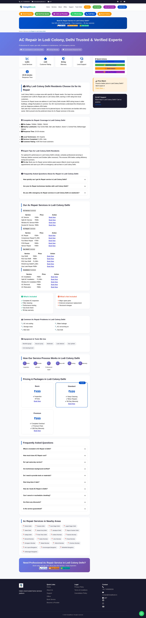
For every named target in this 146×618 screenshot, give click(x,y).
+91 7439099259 (24, 1)
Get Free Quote (42, 14)
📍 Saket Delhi (27, 530)
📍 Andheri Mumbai (56, 534)
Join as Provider (109, 7)
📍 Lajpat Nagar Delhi (70, 526)
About (60, 7)
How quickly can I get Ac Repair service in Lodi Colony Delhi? (54, 179)
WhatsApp (77, 14)
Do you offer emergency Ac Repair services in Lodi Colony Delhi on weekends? (54, 193)
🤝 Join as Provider (109, 72)
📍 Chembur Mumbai (74, 543)
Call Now (90, 14)
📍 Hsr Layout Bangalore (30, 547)
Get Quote (97, 7)
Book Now (122, 7)
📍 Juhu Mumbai (56, 539)
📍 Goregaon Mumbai (29, 543)
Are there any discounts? (54, 502)
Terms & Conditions (80, 590)
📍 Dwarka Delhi (40, 526)
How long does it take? (54, 482)
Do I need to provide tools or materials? (54, 475)
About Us (50, 590)
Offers (65, 7)
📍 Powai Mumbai (70, 539)
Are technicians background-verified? (54, 469)
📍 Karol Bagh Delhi (54, 526)
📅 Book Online (72, 25)
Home (48, 7)
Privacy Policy (79, 587)
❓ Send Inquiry (110, 68)
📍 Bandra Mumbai (70, 534)
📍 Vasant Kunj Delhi (41, 530)
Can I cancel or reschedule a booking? (54, 495)
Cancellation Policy (80, 593)
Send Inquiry (26, 14)
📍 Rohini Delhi (27, 526)
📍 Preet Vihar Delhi (41, 534)
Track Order (78, 7)
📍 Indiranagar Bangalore (30, 551)
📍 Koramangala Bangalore (48, 547)
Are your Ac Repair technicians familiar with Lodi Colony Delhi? (54, 186)
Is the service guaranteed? (54, 509)
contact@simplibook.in (39, 1)
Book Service (51, 599)
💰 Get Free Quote (110, 65)
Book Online (104, 14)
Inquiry (87, 7)
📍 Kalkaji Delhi (27, 534)
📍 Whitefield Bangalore (67, 547)
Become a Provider (53, 602)
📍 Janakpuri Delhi (55, 530)
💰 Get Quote (84, 25)
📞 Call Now (61, 25)
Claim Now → (100, 88)
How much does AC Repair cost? (54, 455)
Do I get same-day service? (54, 462)
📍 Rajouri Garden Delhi (72, 530)
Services (54, 7)
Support (71, 7)
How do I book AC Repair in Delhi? (54, 489)
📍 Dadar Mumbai (42, 539)
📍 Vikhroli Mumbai (58, 543)
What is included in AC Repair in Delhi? (54, 449)
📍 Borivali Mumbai (28, 539)
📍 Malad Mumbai (44, 543)
